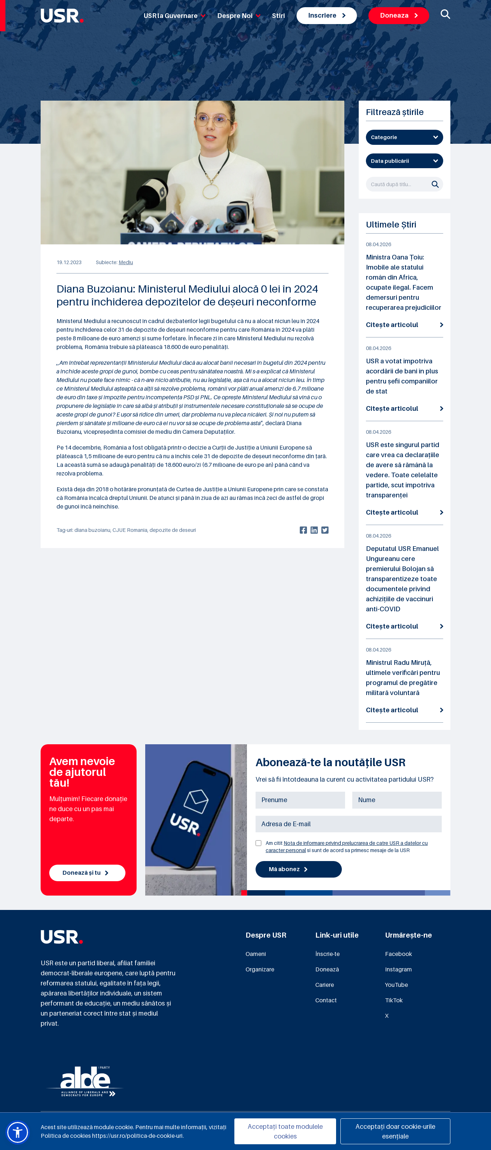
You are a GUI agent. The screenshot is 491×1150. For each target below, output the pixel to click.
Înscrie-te (327, 953)
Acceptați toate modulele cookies (285, 1131)
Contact (326, 1000)
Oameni (256, 953)
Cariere (324, 984)
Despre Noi (239, 15)
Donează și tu (85, 873)
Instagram (398, 969)
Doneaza (399, 15)
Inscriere (326, 15)
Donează (327, 969)
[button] (17, 1132)
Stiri (278, 15)
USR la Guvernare (175, 15)
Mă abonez (288, 869)
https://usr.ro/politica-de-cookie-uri (137, 1135)
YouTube (396, 984)
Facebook (398, 953)
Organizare (260, 969)
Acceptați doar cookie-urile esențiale (395, 1131)
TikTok (394, 1000)
